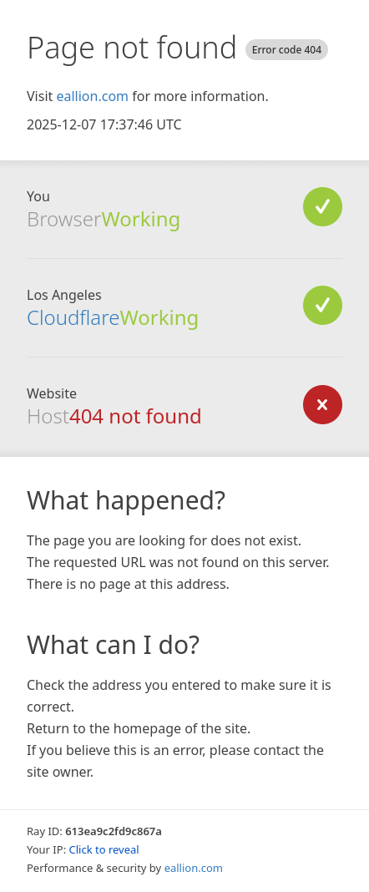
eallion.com (92, 96)
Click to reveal (104, 849)
